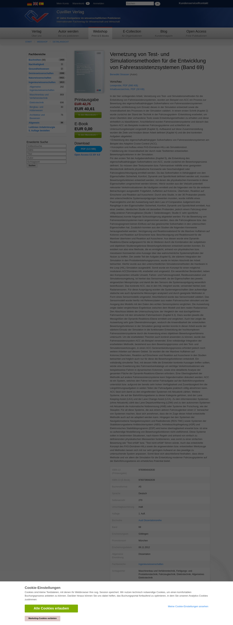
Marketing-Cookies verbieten (42, 618)
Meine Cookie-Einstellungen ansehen (188, 606)
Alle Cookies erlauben (51, 608)
